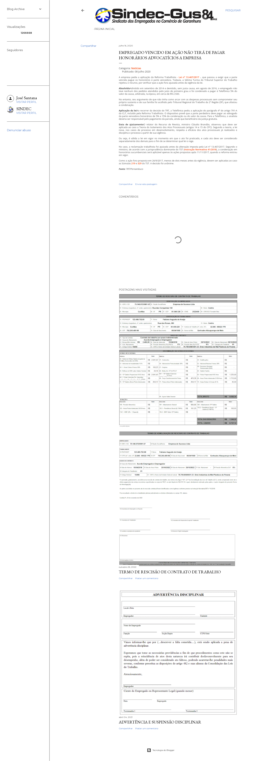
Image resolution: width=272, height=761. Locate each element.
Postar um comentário (146, 578)
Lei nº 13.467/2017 (189, 77)
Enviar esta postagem (146, 184)
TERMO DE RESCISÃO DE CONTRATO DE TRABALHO (170, 572)
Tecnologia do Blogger (161, 750)
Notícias (136, 68)
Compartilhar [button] (88, 45)
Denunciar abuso (19, 130)
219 (133, 163)
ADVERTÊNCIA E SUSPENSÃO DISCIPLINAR (160, 722)
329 (139, 163)
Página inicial (104, 29)
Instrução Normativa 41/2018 (200, 149)
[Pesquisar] (233, 10)
